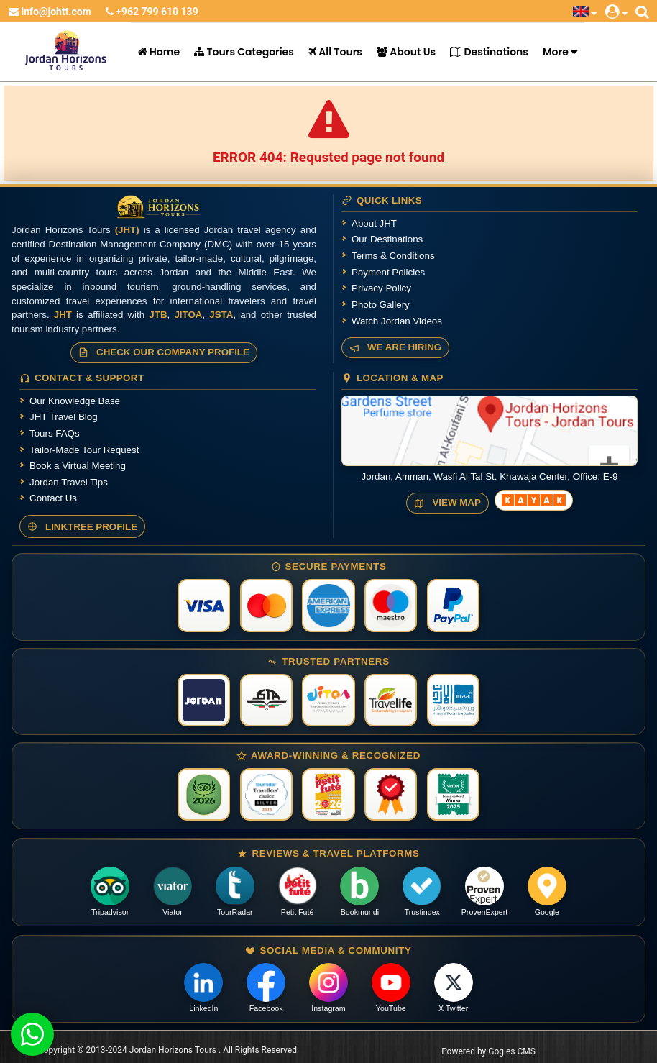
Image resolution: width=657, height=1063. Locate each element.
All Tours (335, 52)
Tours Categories (244, 52)
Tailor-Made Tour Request (84, 449)
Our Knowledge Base (74, 401)
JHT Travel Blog (63, 416)
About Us (406, 52)
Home (159, 52)
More (556, 52)
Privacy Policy (381, 288)
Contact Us (53, 498)
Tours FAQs (54, 433)
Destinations (489, 52)
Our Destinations (387, 239)
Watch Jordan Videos (397, 321)
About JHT (374, 223)
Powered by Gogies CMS (488, 1051)
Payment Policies (388, 272)
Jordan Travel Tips (68, 482)
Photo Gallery (381, 304)
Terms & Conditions (393, 255)
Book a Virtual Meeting (77, 465)
